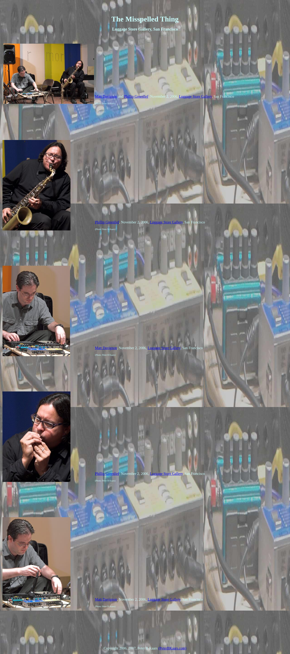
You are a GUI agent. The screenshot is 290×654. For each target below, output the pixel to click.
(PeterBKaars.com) (172, 648)
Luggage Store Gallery (195, 96)
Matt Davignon (106, 96)
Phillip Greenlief (136, 96)
